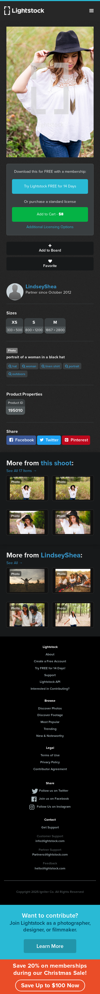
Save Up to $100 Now (50, 985)
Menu (91, 10)
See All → (14, 563)
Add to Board (50, 248)
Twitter (49, 440)
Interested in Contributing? (50, 688)
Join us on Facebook (54, 798)
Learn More (50, 946)
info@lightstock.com (50, 841)
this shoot (56, 463)
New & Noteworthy (50, 735)
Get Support (50, 827)
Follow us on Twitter (53, 790)
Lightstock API (50, 681)
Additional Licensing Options (50, 227)
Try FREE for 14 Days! (50, 668)
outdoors (17, 374)
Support (50, 675)
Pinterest (76, 440)
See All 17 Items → (21, 471)
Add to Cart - (50, 214)
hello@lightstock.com (50, 868)
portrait (72, 366)
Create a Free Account (50, 661)
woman (29, 366)
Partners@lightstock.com (50, 854)
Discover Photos (50, 708)
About (50, 654)
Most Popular (50, 722)
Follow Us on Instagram (54, 806)
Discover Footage (50, 715)
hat (13, 366)
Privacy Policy (50, 762)
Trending (50, 728)
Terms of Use (50, 755)
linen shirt (51, 366)
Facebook (21, 440)
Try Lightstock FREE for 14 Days (50, 186)
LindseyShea (41, 286)
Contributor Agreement (50, 769)
